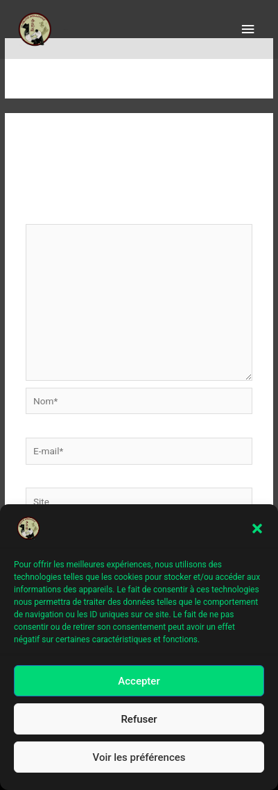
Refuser (139, 722)
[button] (257, 533)
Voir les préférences (139, 761)
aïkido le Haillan (66, 29)
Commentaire (57, 215)
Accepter (138, 684)
